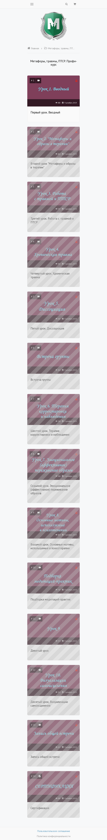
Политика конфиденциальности (53, 836)
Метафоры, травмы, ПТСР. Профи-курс (59, 48)
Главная (33, 48)
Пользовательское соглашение (53, 831)
